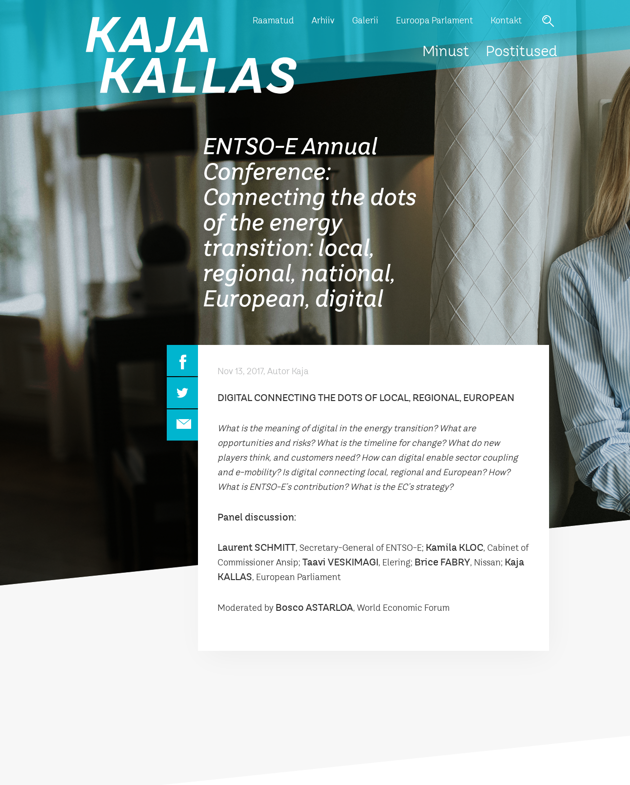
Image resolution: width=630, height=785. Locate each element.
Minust (445, 52)
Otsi (548, 21)
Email (182, 425)
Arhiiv (323, 21)
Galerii (365, 21)
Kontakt (506, 21)
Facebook (182, 360)
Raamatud (273, 21)
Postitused (521, 52)
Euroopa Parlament (434, 21)
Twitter (182, 392)
